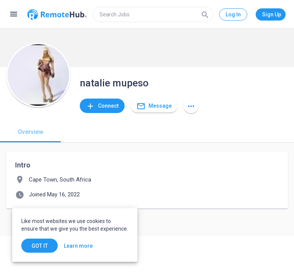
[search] (153, 14)
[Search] (205, 14)
